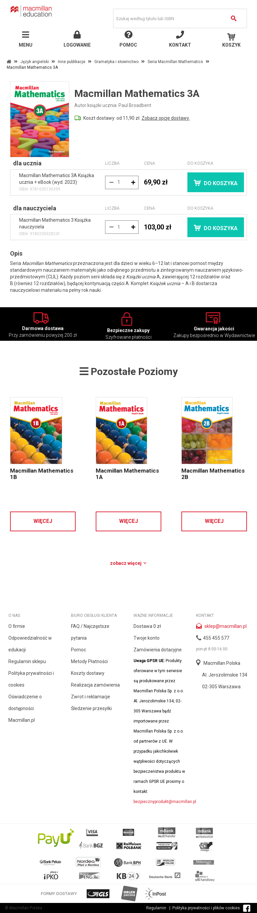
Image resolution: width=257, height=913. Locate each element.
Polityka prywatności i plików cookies (206, 908)
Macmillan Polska (221, 663)
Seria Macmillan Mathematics (175, 61)
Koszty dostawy (87, 673)
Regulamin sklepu (27, 661)
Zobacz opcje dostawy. (166, 118)
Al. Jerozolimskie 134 (224, 675)
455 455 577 (216, 638)
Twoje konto (147, 638)
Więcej (42, 521)
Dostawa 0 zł (147, 626)
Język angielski (34, 61)
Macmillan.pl (21, 720)
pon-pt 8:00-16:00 (212, 649)
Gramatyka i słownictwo (116, 61)
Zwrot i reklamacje (90, 696)
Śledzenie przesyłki (91, 708)
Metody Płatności (89, 661)
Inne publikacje (71, 61)
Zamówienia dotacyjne (158, 649)
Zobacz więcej (128, 563)
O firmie (16, 626)
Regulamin (156, 908)
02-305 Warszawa (221, 686)
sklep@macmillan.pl (225, 626)
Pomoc (78, 649)
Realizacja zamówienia (95, 685)
